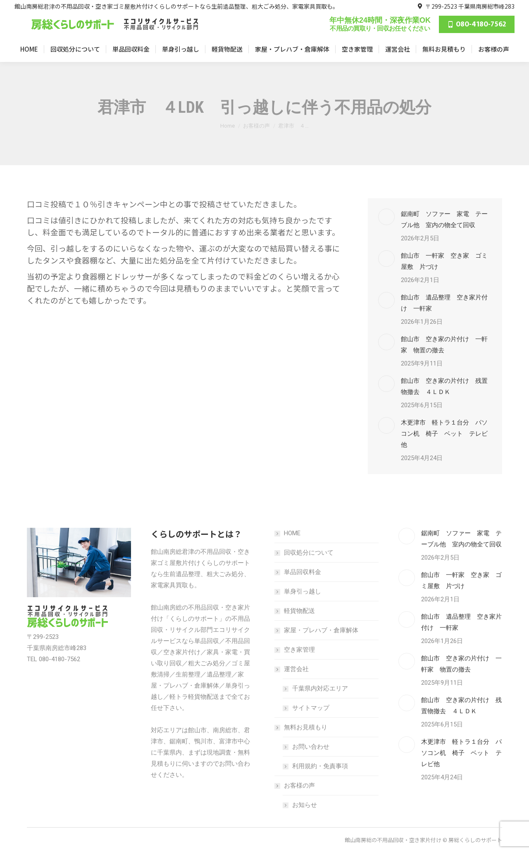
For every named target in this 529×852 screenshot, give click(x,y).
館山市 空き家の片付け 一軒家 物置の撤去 (444, 344)
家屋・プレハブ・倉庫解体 (321, 630)
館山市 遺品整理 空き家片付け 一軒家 (444, 303)
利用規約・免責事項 (320, 766)
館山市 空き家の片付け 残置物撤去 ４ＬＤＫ (444, 386)
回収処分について (309, 552)
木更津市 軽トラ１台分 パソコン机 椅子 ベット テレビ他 (444, 434)
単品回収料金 (302, 572)
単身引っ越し (302, 591)
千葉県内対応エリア (320, 688)
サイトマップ (310, 708)
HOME (292, 533)
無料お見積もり (301, 727)
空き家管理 (299, 649)
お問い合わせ (310, 746)
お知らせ (304, 805)
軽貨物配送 (299, 611)
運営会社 (292, 669)
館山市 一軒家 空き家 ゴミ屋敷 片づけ (444, 261)
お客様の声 (295, 785)
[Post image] (386, 217)
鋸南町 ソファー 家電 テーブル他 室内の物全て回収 (444, 219)
